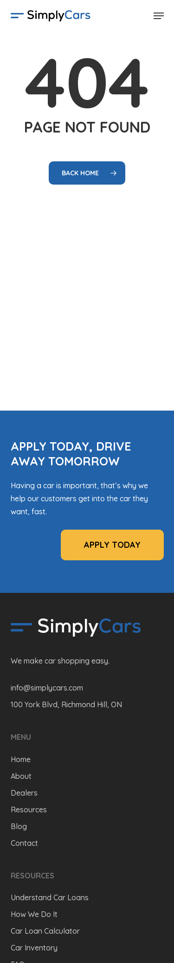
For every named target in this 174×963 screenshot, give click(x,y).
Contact (24, 843)
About (21, 776)
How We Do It (34, 914)
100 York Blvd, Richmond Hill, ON (66, 704)
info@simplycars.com (47, 687)
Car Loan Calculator (45, 931)
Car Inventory (34, 947)
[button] (159, 15)
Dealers (24, 792)
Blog (19, 826)
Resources (29, 809)
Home (21, 759)
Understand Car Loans (50, 897)
